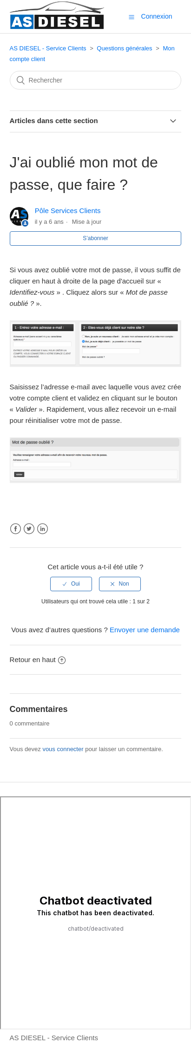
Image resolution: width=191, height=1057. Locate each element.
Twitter (29, 529)
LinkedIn (42, 529)
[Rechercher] (96, 80)
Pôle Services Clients (68, 210)
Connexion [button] (156, 16)
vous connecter (62, 749)
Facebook (15, 529)
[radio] (71, 584)
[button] (131, 16)
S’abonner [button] (95, 238)
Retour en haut (38, 659)
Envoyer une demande (145, 630)
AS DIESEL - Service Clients (48, 48)
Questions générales (124, 48)
